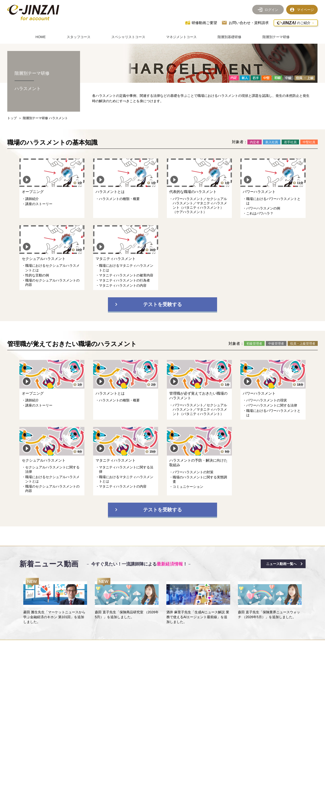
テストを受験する (162, 304)
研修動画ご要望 (204, 23)
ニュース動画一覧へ (281, 564)
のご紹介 (293, 23)
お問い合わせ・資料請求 (249, 23)
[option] (55, 601)
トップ (12, 118)
